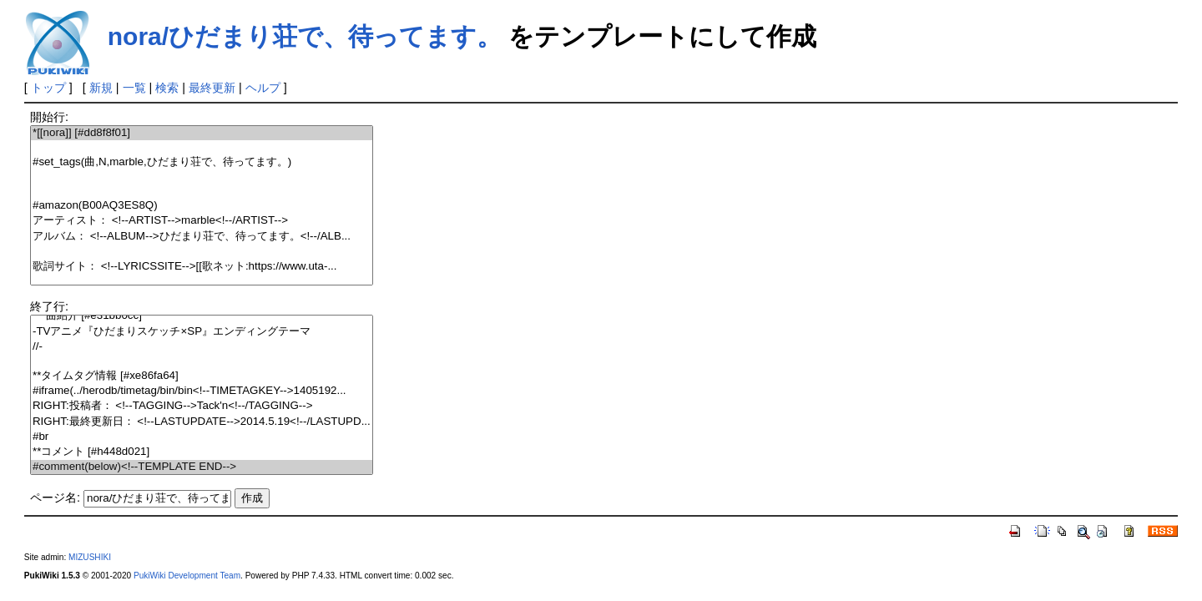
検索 (167, 87)
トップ (48, 87)
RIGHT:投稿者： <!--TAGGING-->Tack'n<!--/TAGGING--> (201, 406)
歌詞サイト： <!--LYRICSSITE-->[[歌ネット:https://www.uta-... (201, 267)
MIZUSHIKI (89, 557)
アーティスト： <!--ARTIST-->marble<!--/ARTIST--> (201, 221)
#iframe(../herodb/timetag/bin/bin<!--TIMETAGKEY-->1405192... (201, 391)
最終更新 (212, 87)
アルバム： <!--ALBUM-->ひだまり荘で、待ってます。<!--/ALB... (201, 237)
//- (201, 347)
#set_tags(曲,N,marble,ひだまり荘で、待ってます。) (201, 162)
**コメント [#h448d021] (201, 452)
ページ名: (55, 497)
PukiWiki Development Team (187, 575)
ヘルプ (262, 87)
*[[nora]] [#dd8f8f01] (201, 133)
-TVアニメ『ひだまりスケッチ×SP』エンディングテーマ (201, 332)
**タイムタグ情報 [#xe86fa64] (201, 376)
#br (201, 437)
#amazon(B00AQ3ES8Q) (201, 206)
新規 (101, 87)
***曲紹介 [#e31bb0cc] (201, 316)
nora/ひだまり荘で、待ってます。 (305, 36)
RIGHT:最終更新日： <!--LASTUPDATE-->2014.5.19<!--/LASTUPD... (201, 422)
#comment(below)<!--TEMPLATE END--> (201, 467)
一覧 (134, 87)
